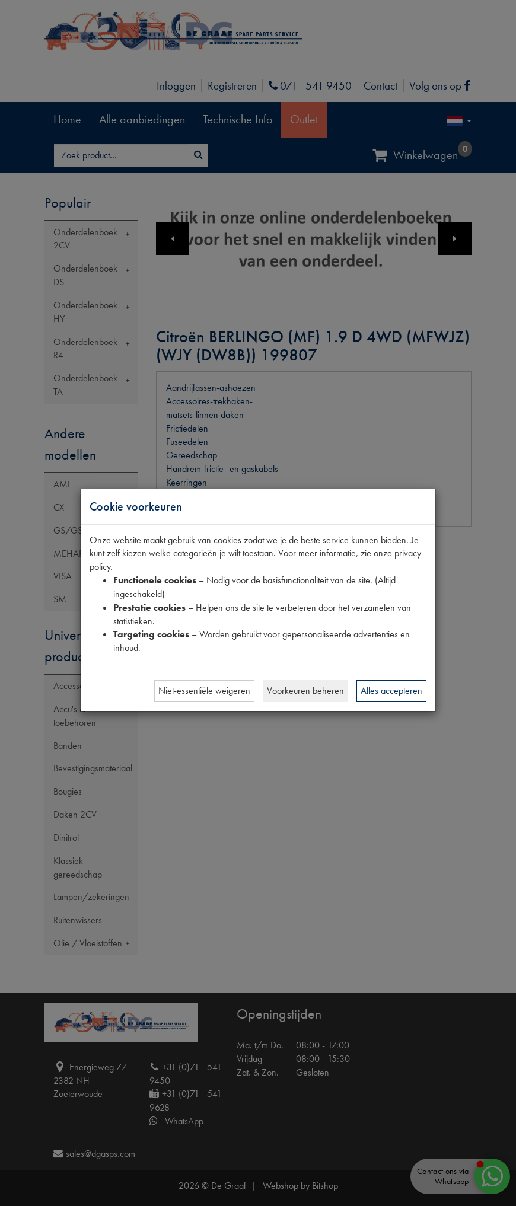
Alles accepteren (391, 690)
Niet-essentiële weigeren (204, 690)
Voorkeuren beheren (305, 690)
